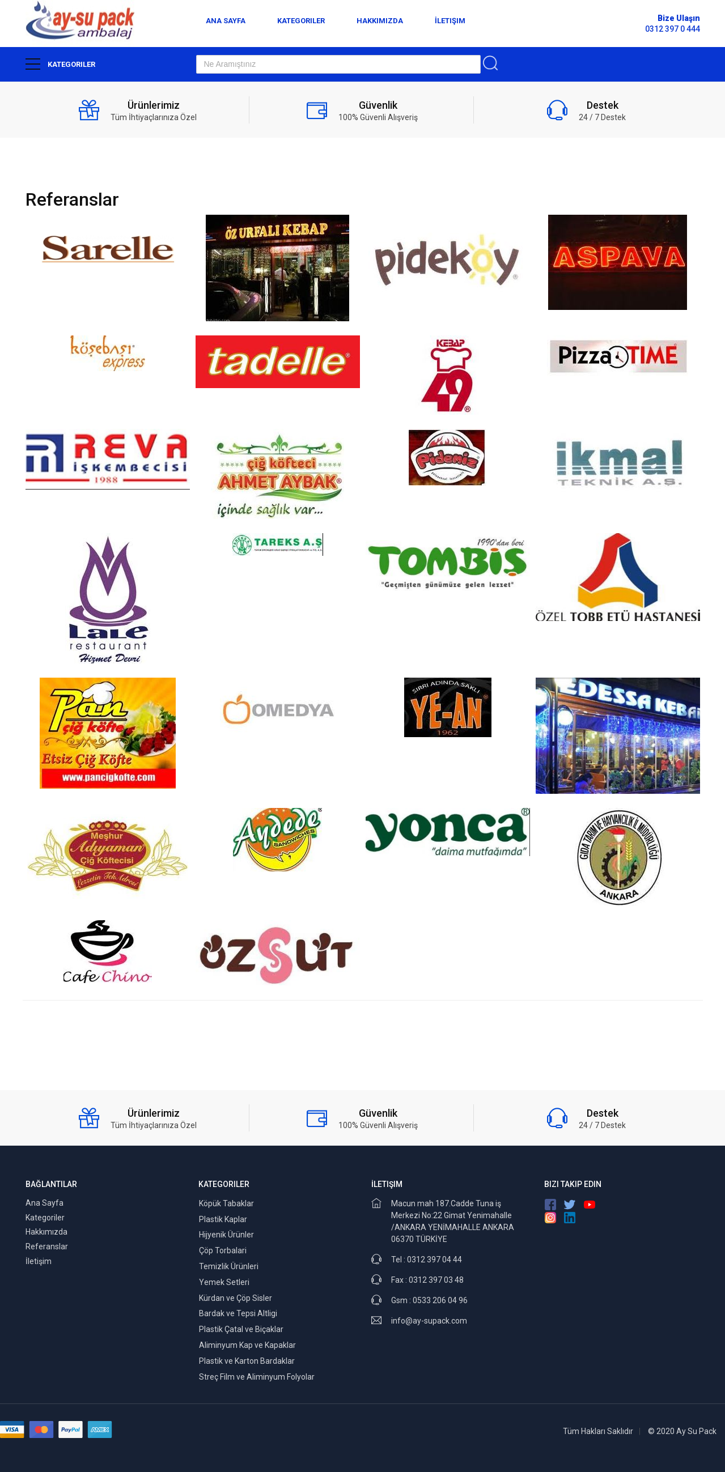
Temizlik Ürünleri (228, 1266)
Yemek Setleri (224, 1282)
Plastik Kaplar (223, 1219)
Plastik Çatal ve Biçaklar (241, 1329)
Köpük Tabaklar (226, 1203)
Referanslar (47, 1246)
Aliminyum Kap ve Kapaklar (247, 1345)
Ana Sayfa (225, 20)
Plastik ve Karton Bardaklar (247, 1360)
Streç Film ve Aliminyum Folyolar (257, 1376)
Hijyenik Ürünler (226, 1234)
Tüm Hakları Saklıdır (598, 1431)
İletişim (450, 20)
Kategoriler (301, 20)
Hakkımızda (380, 20)
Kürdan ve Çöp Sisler (235, 1298)
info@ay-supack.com (429, 1320)
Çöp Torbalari (223, 1250)
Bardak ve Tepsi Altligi (238, 1313)
